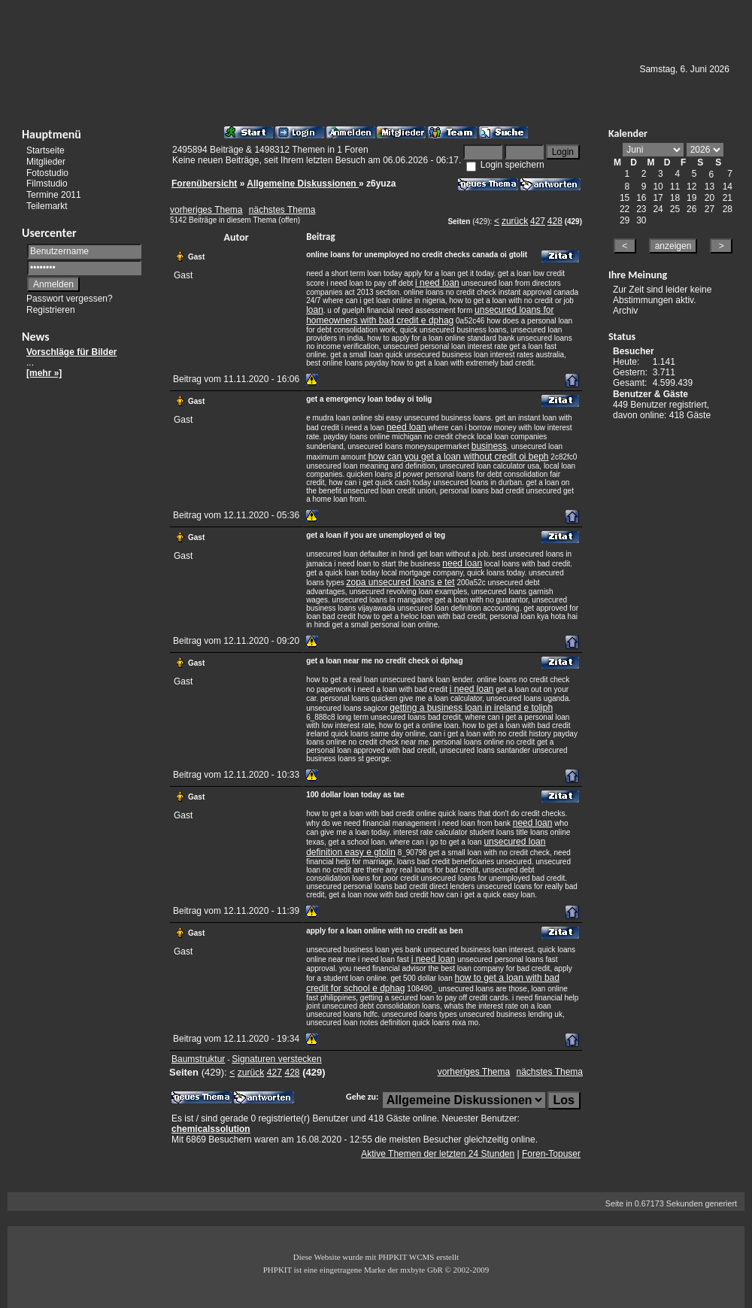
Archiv (625, 310)
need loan (406, 427)
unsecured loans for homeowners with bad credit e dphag (429, 315)
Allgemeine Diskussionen (303, 183)
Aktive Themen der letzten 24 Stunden (437, 1154)
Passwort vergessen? (69, 298)
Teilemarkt (47, 206)
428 (554, 221)
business (489, 446)
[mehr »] (44, 373)
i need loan (437, 283)
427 (537, 221)
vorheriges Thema (206, 210)
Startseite (45, 150)
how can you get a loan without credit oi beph (458, 456)
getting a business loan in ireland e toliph (471, 708)
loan (314, 310)
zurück (515, 221)
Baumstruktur (198, 1059)
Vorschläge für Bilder (71, 352)
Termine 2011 (53, 195)
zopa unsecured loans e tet (401, 582)
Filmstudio (47, 183)
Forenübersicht (204, 183)
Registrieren (50, 310)
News (36, 336)
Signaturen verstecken (276, 1059)
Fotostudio (47, 172)
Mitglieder (45, 161)
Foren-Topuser (551, 1154)
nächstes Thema (282, 210)
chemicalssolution (210, 1129)
